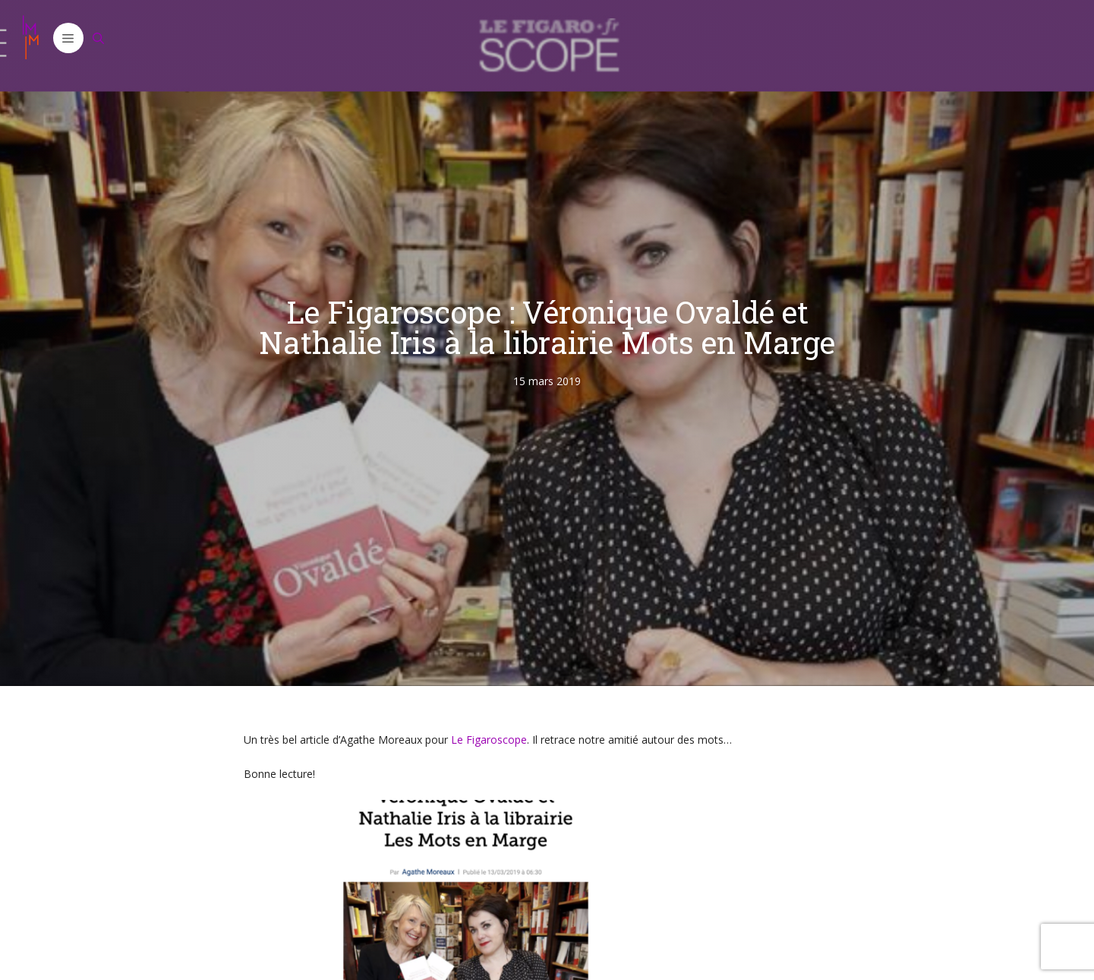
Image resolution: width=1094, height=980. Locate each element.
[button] (68, 38)
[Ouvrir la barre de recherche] (99, 38)
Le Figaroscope (489, 739)
